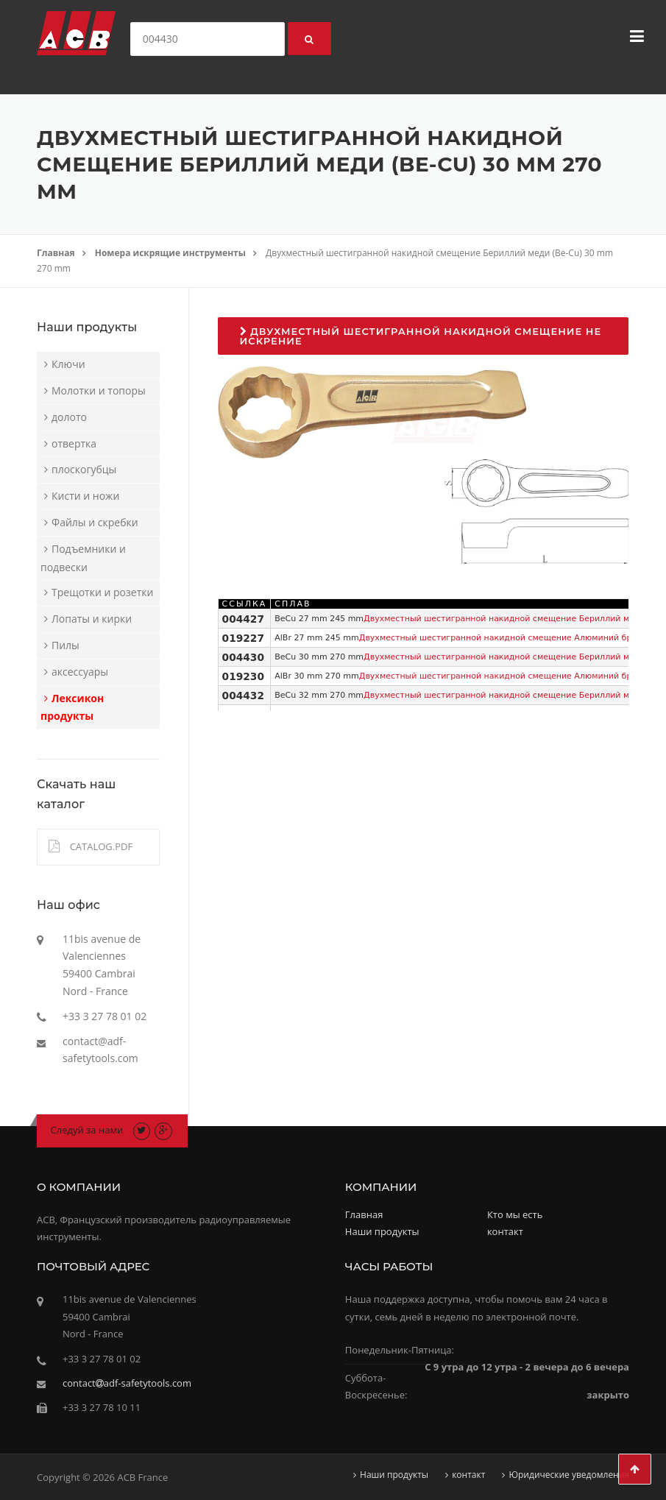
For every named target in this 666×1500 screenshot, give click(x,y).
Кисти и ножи (85, 496)
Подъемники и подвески (83, 558)
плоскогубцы (84, 469)
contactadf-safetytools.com (127, 1383)
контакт (505, 1231)
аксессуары (80, 672)
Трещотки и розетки (102, 592)
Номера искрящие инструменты (170, 253)
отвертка (74, 443)
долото (69, 417)
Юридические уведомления (569, 1475)
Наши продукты (382, 1231)
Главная (56, 253)
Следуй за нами (87, 1129)
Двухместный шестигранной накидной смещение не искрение (421, 336)
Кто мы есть (514, 1214)
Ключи (68, 364)
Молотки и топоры (99, 390)
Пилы (65, 645)
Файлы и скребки (95, 522)
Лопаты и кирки (92, 619)
